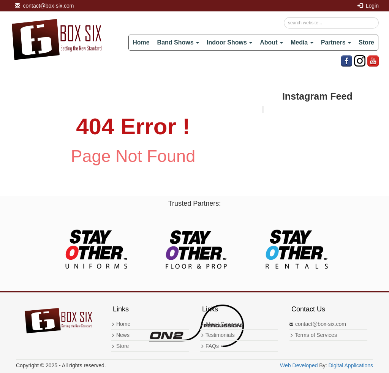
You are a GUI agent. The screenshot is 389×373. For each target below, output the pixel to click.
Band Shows (178, 42)
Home (141, 42)
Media (302, 42)
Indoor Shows (229, 42)
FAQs (209, 346)
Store (366, 42)
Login (368, 6)
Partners (336, 42)
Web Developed (299, 365)
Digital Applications (350, 365)
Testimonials (217, 335)
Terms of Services (313, 335)
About (271, 42)
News (120, 335)
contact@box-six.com (44, 6)
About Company (222, 324)
